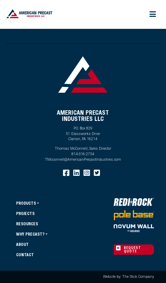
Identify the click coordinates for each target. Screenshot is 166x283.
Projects (25, 213)
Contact (25, 254)
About (22, 244)
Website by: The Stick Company (128, 276)
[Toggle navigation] (152, 14)
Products (26, 203)
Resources (27, 223)
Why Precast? (30, 234)
